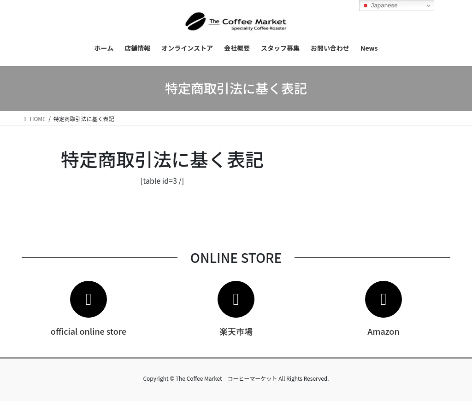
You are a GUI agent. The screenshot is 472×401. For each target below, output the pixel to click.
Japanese (380, 5)
